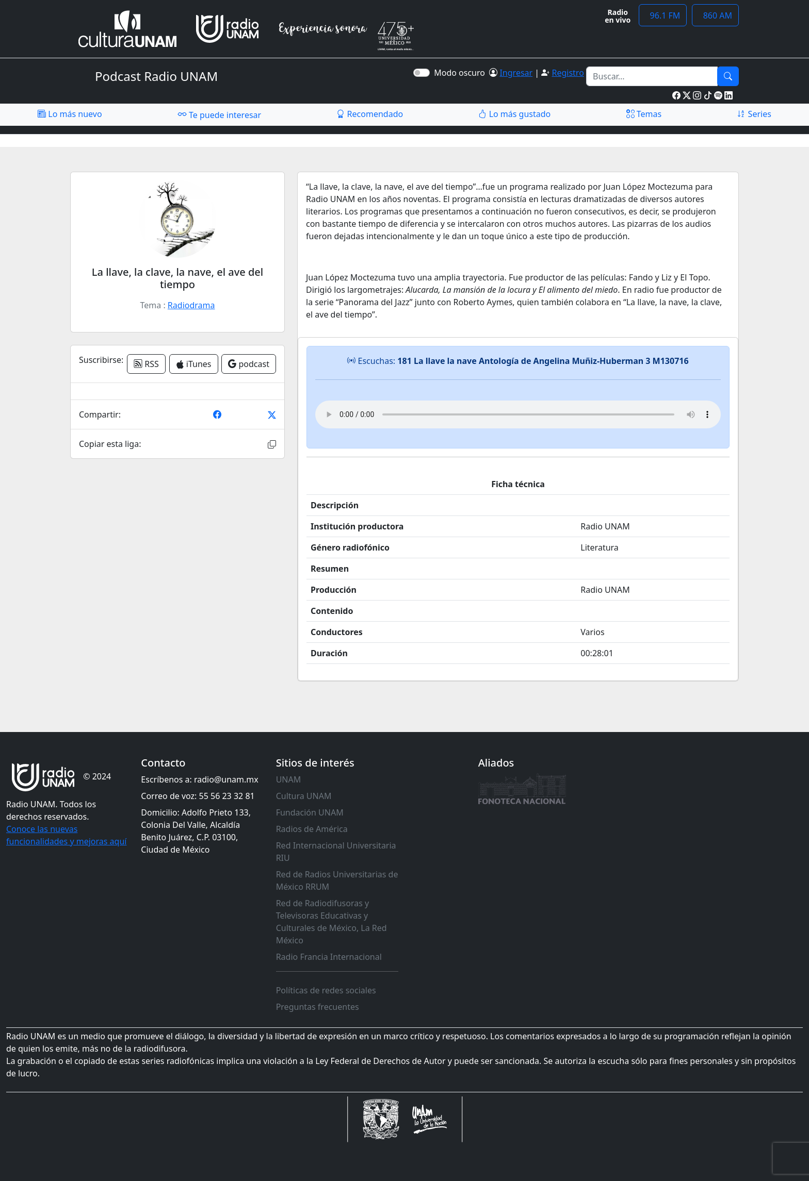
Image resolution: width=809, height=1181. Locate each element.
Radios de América (312, 829)
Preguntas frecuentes (317, 1006)
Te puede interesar (219, 114)
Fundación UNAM (310, 812)
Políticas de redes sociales (326, 990)
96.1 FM (662, 15)
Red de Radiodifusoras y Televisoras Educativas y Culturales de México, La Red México (331, 921)
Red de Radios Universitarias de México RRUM (337, 880)
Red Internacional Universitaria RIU (336, 851)
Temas (644, 114)
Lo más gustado (514, 114)
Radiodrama (191, 305)
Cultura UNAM (304, 796)
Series (754, 114)
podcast (248, 364)
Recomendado (369, 114)
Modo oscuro (461, 72)
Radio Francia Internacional (329, 956)
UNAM (288, 779)
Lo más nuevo (70, 114)
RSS (146, 364)
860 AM (715, 15)
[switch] (421, 73)
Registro (568, 72)
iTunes (194, 364)
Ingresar (515, 72)
